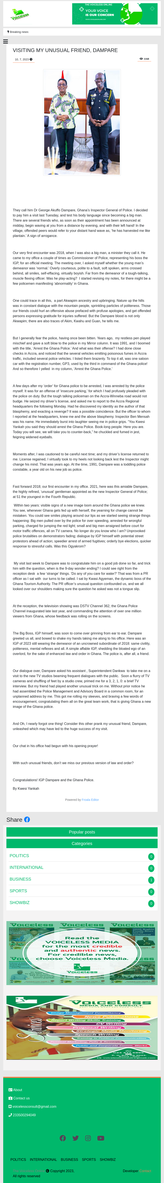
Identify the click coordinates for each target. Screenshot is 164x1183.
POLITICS (18, 1159)
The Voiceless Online (29, 1171)
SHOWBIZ (108, 1159)
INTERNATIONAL (43, 1159)
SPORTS (89, 1159)
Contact (145, 1171)
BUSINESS (69, 1159)
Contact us (19, 1098)
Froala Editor (90, 799)
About (15, 1090)
